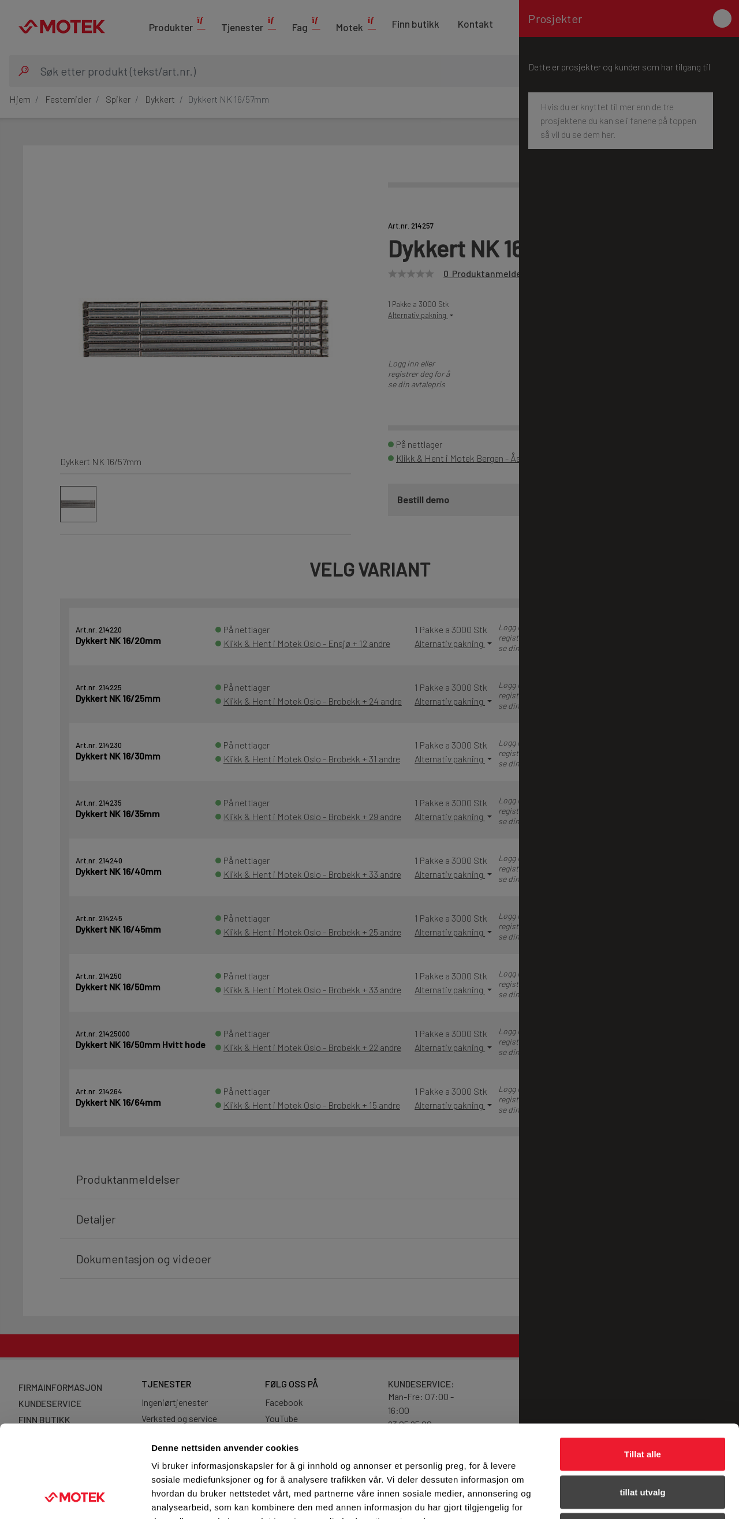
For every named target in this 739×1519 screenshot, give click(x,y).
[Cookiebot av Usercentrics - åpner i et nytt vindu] (74, 1496)
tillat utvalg (642, 1405)
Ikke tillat (642, 1443)
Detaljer (615, 1496)
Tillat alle (642, 1367)
